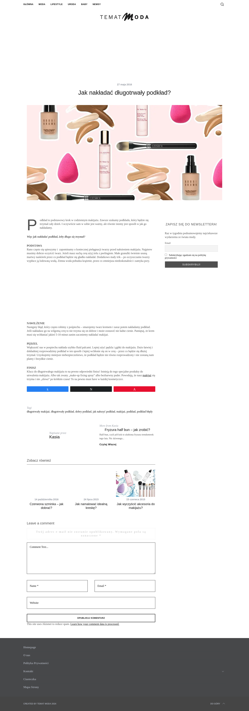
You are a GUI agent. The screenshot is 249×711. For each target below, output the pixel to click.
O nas (26, 655)
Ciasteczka (29, 679)
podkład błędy (145, 411)
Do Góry (218, 704)
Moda (42, 4)
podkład (131, 411)
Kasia (54, 437)
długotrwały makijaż (38, 411)
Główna (28, 4)
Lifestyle (56, 4)
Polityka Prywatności (35, 663)
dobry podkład (83, 411)
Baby (84, 4)
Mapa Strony (31, 687)
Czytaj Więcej (107, 444)
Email (167, 243)
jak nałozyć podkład (104, 411)
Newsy (97, 4)
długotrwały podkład (62, 411)
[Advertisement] (124, 55)
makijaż (147, 375)
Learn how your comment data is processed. (94, 624)
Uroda (72, 4)
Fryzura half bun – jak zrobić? (127, 430)
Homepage (29, 647)
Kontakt (28, 671)
